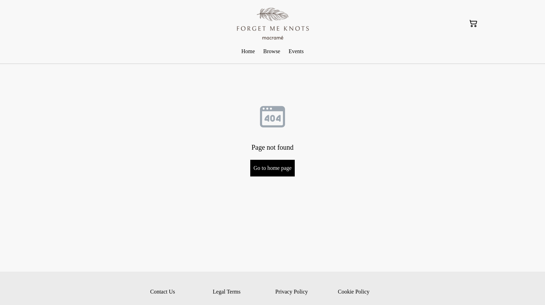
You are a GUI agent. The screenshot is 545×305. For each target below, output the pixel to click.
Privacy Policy (291, 292)
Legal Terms (227, 292)
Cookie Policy (353, 292)
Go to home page (272, 168)
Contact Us (162, 292)
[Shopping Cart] (473, 23)
